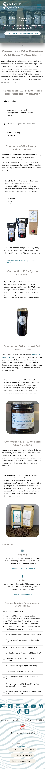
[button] (22, 33)
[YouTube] (33, 706)
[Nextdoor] (41, 706)
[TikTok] (19, 711)
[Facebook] (10, 706)
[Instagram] (18, 706)
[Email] (2, 706)
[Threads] (26, 711)
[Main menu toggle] (39, 6)
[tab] (22, 620)
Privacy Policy (22, 746)
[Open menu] (22, 46)
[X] (25, 706)
